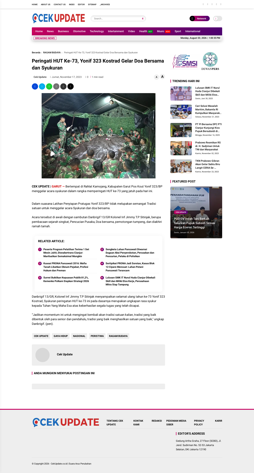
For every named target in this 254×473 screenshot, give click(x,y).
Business (63, 31)
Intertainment (116, 31)
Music (163, 31)
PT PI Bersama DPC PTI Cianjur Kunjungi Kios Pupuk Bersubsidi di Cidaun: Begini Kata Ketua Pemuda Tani (208, 128)
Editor (81, 4)
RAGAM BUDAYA (52, 52)
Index (72, 4)
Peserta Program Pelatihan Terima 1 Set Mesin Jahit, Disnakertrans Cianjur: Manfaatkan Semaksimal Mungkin (66, 253)
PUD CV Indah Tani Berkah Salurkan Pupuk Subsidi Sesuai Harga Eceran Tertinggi (194, 223)
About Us (45, 4)
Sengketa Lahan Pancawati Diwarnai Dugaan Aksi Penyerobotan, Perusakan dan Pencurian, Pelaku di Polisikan (130, 253)
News (50, 31)
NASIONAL (79, 336)
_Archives (105, 4)
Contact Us (60, 4)
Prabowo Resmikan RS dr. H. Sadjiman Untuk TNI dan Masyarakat (208, 146)
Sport (178, 31)
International (192, 31)
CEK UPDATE (41, 336)
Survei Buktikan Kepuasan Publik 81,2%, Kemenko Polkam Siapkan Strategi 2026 (66, 279)
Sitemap (92, 4)
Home (35, 4)
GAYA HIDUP (60, 336)
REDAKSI (157, 420)
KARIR (218, 420)
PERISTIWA (96, 336)
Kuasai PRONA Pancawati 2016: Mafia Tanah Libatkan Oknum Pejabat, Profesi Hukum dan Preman (65, 267)
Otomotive (79, 31)
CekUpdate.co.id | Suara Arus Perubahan (71, 463)
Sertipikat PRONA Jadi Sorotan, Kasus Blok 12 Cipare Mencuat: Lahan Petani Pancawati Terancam (130, 267)
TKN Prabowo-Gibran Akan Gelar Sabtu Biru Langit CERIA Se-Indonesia (207, 164)
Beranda (36, 52)
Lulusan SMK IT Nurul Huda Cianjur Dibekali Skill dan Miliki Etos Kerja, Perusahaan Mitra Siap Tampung (130, 281)
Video (131, 31)
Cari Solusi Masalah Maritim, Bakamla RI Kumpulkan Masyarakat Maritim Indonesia (208, 109)
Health (146, 31)
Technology (97, 31)
